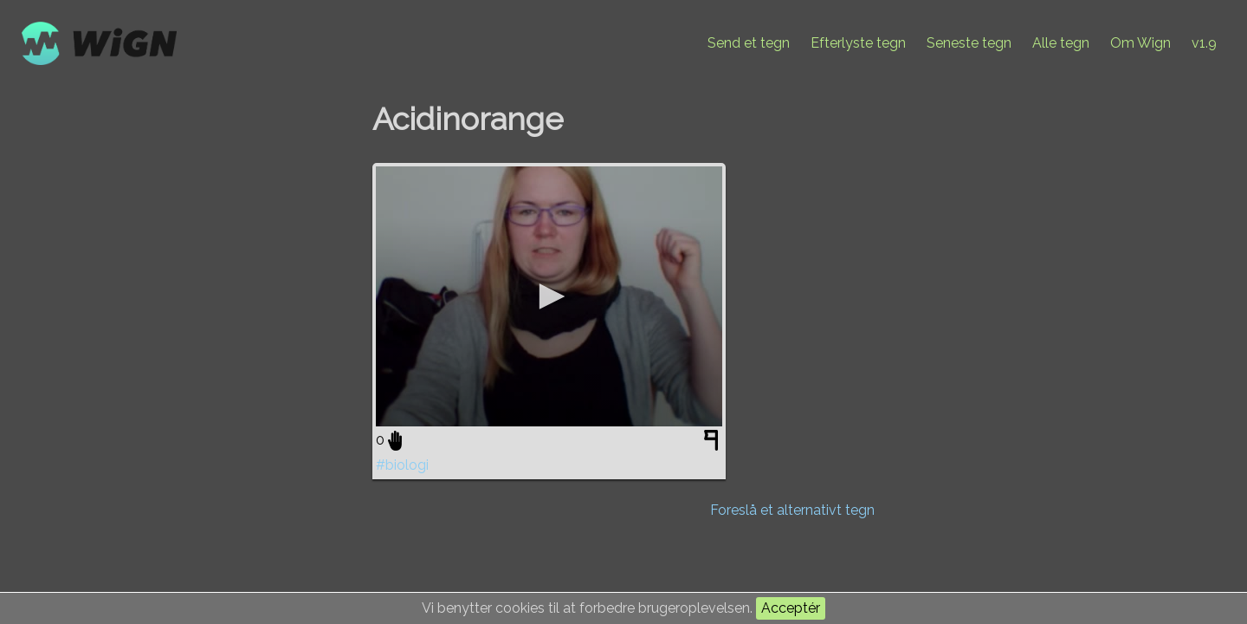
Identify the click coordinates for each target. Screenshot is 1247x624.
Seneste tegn (969, 43)
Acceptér (790, 608)
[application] (549, 296)
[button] (549, 296)
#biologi (402, 465)
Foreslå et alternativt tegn (792, 510)
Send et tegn (748, 43)
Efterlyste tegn (858, 43)
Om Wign (1140, 43)
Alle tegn (1060, 43)
